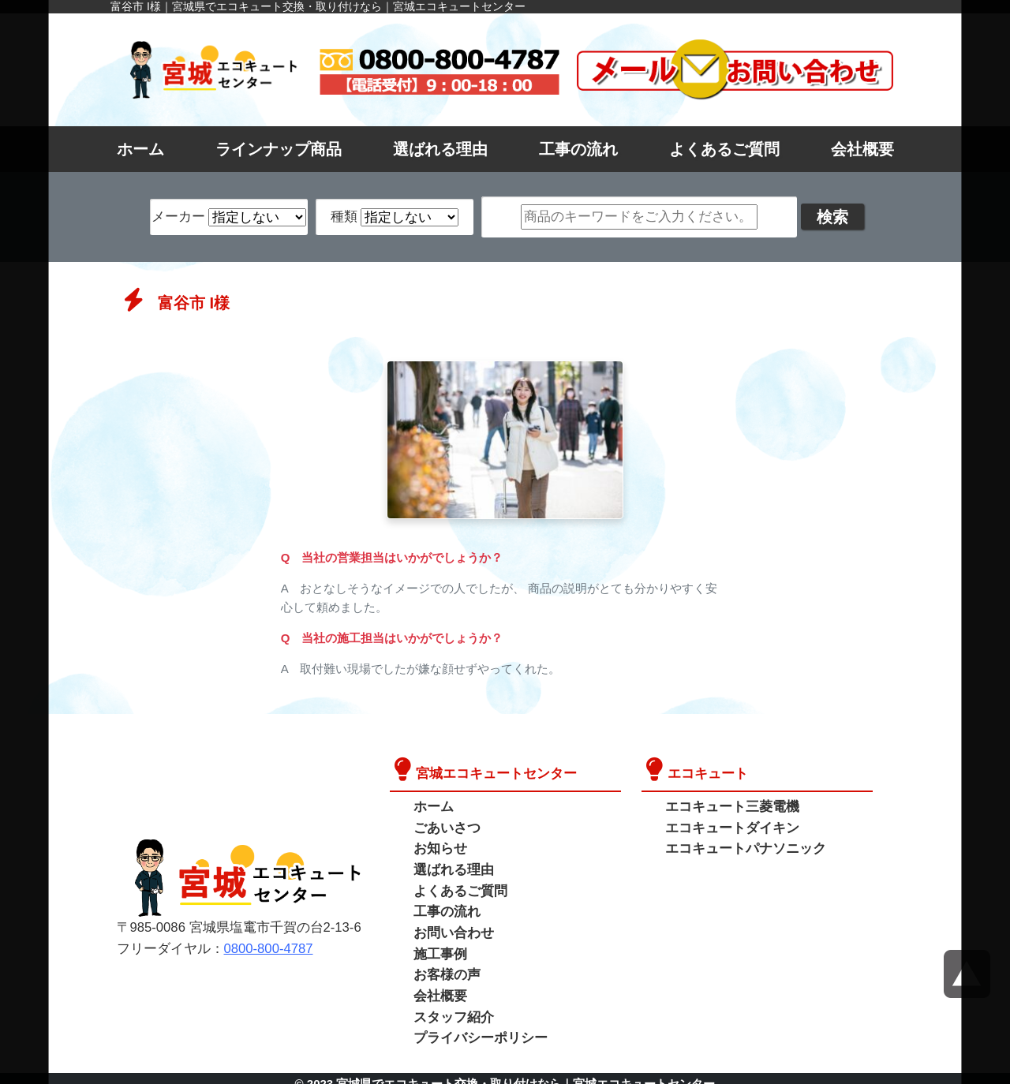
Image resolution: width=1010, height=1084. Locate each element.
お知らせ (438, 846)
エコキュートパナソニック (741, 846)
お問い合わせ (451, 926)
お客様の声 (445, 967)
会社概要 (862, 149)
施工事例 (438, 947)
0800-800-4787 (261, 943)
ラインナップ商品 (278, 149)
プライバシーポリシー (476, 1027)
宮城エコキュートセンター (491, 772)
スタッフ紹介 (451, 1008)
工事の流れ (578, 149)
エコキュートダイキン (728, 825)
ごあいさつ (445, 825)
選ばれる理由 (440, 149)
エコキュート (705, 772)
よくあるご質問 (724, 149)
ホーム (140, 149)
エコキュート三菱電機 (728, 806)
